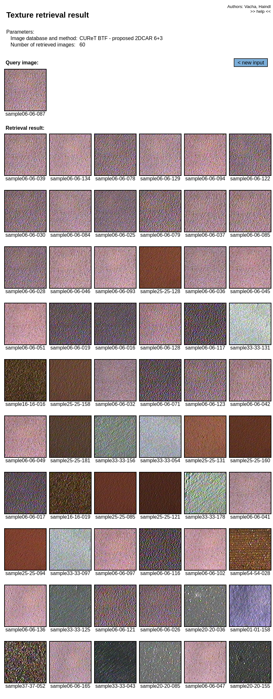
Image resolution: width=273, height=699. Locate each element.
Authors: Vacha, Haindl (249, 6)
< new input (251, 62)
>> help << (260, 11)
